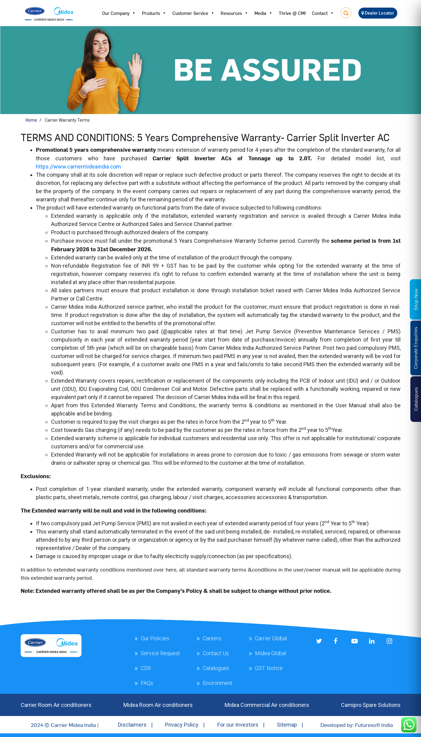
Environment (217, 683)
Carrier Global (271, 638)
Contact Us (216, 653)
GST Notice (269, 668)
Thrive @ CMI (292, 13)
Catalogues (216, 668)
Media (263, 13)
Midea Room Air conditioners (158, 705)
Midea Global (270, 653)
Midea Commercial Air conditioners (267, 705)
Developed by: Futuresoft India (356, 724)
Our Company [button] (119, 13)
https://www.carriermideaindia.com (78, 166)
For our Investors (237, 724)
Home (31, 120)
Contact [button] (323, 13)
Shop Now (415, 299)
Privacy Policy (181, 724)
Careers (212, 638)
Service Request (160, 653)
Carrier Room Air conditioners (56, 705)
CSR (146, 668)
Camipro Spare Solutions (371, 705)
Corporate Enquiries (415, 348)
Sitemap (287, 724)
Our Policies (155, 638)
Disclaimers (132, 724)
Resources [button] (234, 13)
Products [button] (154, 13)
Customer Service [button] (193, 13)
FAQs (147, 683)
